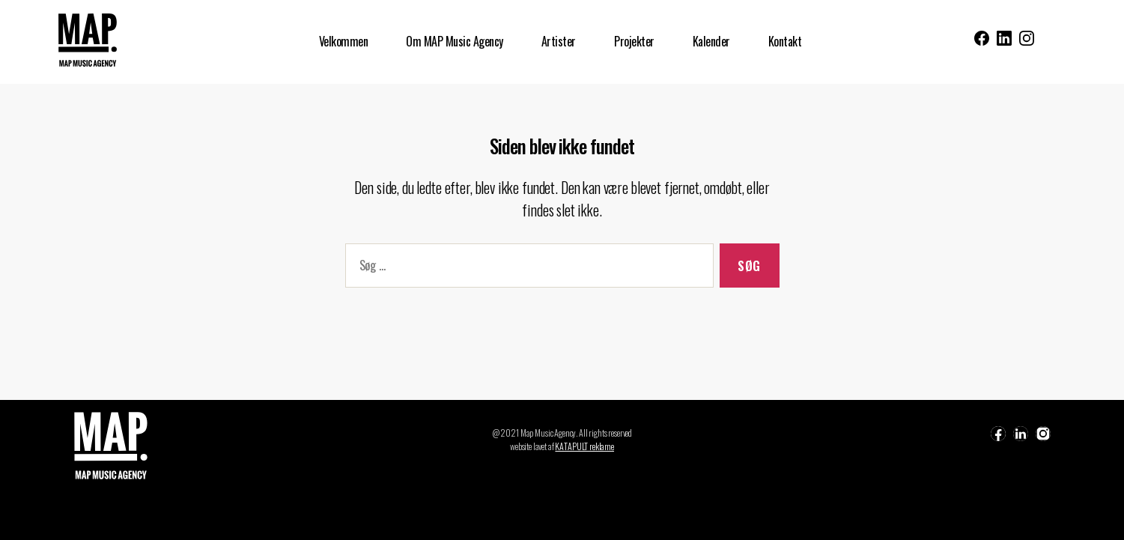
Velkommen (343, 41)
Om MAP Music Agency (454, 41)
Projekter (634, 41)
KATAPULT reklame (584, 446)
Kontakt (785, 41)
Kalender (711, 41)
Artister (558, 41)
